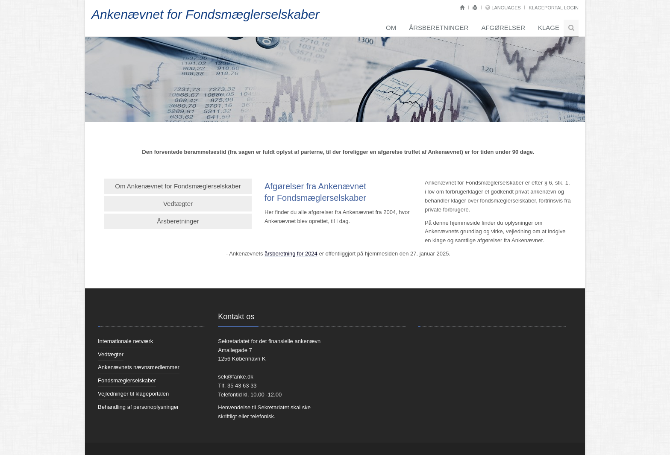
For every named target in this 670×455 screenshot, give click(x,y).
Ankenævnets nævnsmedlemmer (138, 367)
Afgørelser (503, 27)
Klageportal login (554, 7)
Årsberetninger (438, 27)
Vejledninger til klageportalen (133, 393)
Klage (548, 27)
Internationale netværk (125, 341)
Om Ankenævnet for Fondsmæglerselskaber (178, 186)
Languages (505, 7)
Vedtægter (178, 203)
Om (391, 27)
